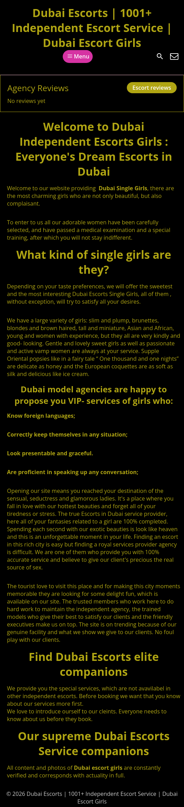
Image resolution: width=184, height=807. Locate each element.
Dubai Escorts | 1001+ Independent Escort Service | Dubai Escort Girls (92, 27)
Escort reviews (151, 87)
